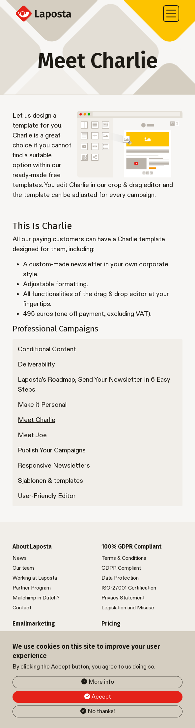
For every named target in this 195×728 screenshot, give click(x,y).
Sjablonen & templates (50, 481)
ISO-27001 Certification (128, 588)
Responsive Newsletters (54, 465)
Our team (23, 568)
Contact (22, 607)
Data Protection (120, 578)
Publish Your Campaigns (52, 450)
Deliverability (36, 364)
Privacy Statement (123, 597)
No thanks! (101, 711)
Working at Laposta (35, 578)
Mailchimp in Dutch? (36, 597)
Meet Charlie (36, 420)
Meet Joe (32, 435)
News (20, 558)
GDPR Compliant (121, 568)
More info (101, 682)
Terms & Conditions (123, 558)
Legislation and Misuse (127, 607)
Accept (101, 697)
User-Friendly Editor (47, 496)
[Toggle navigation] (171, 13)
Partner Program (32, 588)
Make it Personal (42, 405)
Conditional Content (47, 349)
